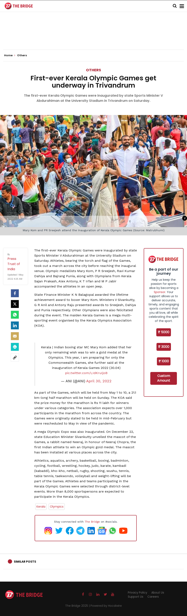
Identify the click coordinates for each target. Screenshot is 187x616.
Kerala (40, 507)
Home (9, 55)
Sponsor (159, 292)
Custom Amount (163, 378)
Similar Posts (25, 562)
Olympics (57, 507)
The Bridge (92, 521)
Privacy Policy (137, 592)
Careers (153, 597)
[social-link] (15, 357)
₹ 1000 (164, 361)
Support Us (135, 597)
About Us (157, 592)
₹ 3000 (163, 346)
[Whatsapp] (15, 315)
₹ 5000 (163, 332)
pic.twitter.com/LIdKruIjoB (86, 373)
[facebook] (15, 293)
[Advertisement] (94, 37)
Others (93, 70)
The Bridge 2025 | (78, 606)
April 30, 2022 (99, 381)
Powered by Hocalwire (106, 606)
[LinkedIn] (15, 325)
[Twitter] (15, 304)
